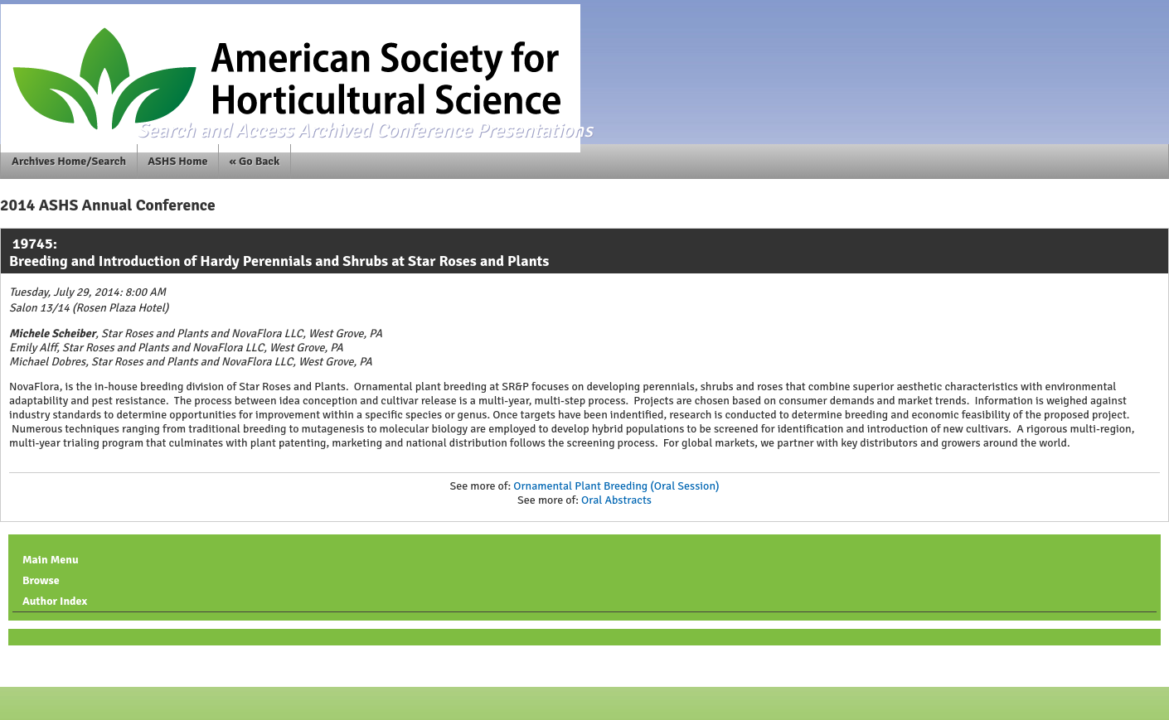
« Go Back (255, 161)
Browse (41, 580)
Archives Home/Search (69, 161)
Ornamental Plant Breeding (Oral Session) (616, 486)
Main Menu (50, 560)
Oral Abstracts (616, 500)
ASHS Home (177, 161)
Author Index (54, 601)
